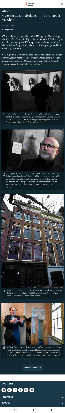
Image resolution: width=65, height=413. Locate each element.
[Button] (7, 30)
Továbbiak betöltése (32, 368)
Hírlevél (15, 410)
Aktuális (5, 11)
